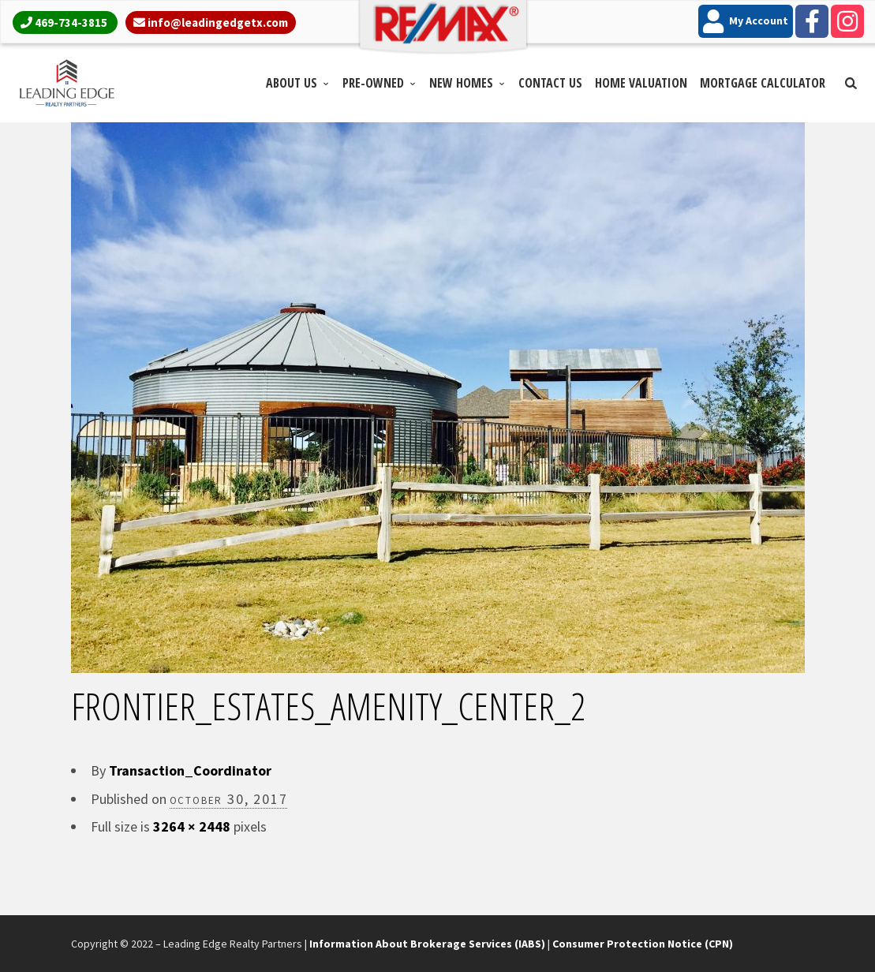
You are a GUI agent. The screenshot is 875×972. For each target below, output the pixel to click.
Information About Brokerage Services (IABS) (427, 943)
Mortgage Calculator (762, 83)
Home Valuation (641, 83)
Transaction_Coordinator (190, 770)
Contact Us (550, 83)
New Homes (461, 83)
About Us (291, 83)
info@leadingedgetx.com (218, 22)
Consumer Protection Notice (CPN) (642, 943)
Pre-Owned (373, 83)
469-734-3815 (71, 22)
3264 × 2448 (191, 826)
